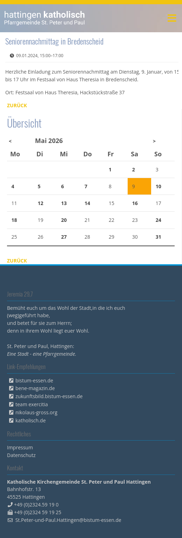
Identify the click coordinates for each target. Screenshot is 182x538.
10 (158, 186)
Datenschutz (21, 455)
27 (64, 236)
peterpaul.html (45, 18)
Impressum (20, 447)
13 (64, 203)
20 (64, 220)
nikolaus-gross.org (36, 412)
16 (135, 203)
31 (158, 236)
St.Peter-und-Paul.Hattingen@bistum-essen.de (68, 520)
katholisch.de (30, 420)
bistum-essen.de (34, 380)
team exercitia (31, 404)
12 (40, 203)
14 (87, 203)
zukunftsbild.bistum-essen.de (49, 396)
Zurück (17, 105)
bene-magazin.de (35, 388)
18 (14, 220)
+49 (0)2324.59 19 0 (36, 504)
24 (158, 220)
